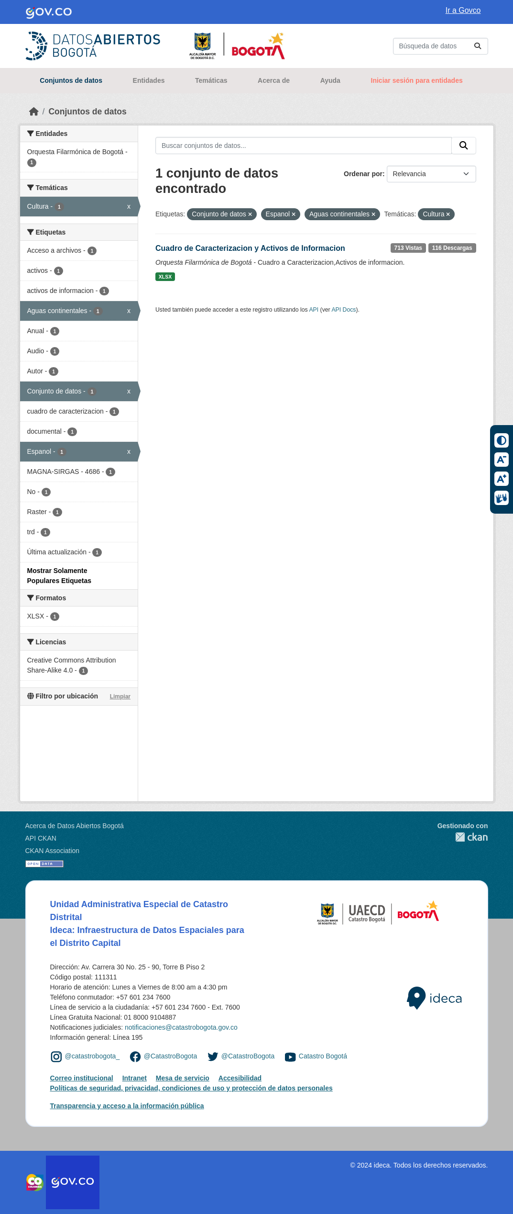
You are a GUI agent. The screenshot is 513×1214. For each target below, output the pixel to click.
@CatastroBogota (170, 1056)
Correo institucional (81, 1078)
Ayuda (330, 80)
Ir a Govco (463, 10)
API (313, 309)
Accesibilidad (240, 1078)
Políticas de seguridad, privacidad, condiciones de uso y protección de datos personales (191, 1088)
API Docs (343, 309)
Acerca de (274, 80)
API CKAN (40, 838)
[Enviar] (477, 46)
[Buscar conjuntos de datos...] (440, 46)
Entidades (149, 80)
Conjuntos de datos (71, 80)
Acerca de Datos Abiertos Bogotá (74, 826)
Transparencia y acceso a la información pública (127, 1106)
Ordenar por (363, 174)
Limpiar (120, 696)
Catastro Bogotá (323, 1056)
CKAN (462, 837)
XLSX (165, 277)
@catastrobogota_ (92, 1056)
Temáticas (211, 80)
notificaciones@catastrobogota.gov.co (181, 1027)
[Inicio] (34, 111)
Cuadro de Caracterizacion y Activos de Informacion (250, 248)
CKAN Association (52, 850)
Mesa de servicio (182, 1078)
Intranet (134, 1078)
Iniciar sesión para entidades (417, 80)
